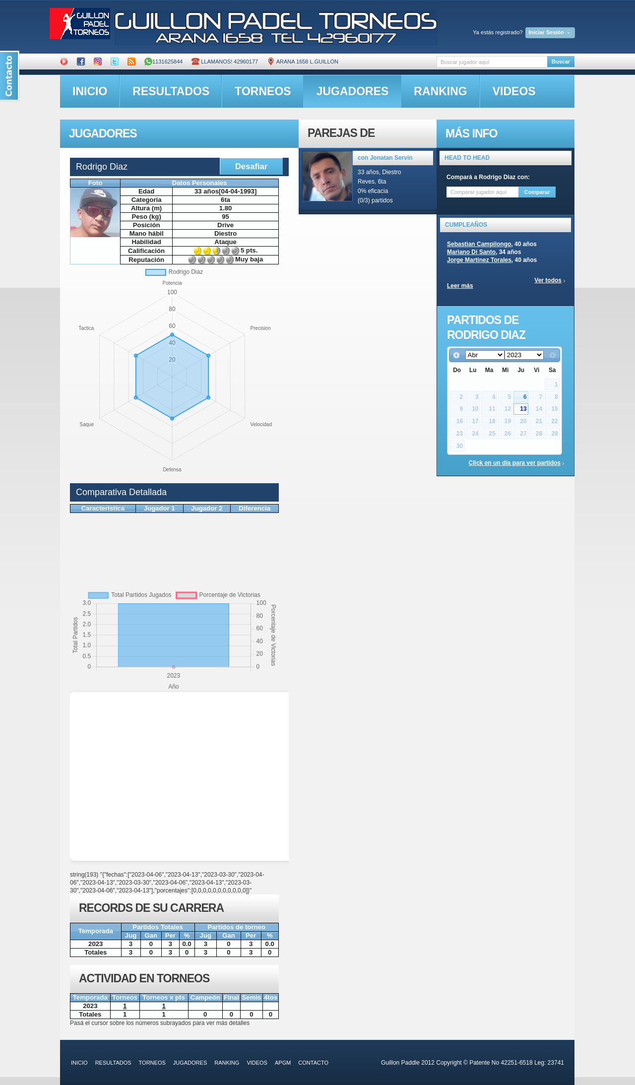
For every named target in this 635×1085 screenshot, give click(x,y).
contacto (313, 1063)
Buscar (561, 61)
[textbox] (492, 61)
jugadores (353, 91)
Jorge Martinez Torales (479, 259)
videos (514, 91)
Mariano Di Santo (471, 252)
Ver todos (548, 280)
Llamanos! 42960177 (224, 61)
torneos (263, 91)
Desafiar (251, 166)
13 (523, 408)
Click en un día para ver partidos (515, 462)
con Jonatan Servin (385, 157)
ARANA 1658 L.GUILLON (302, 61)
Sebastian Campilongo (479, 244)
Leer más (460, 285)
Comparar (537, 192)
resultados (170, 91)
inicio (89, 91)
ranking (440, 91)
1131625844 (163, 61)
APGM (283, 1063)
